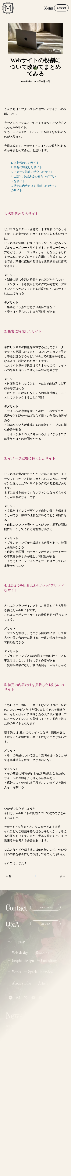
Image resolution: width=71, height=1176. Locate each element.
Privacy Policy (42, 1160)
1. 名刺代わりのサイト (25, 162)
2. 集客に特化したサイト (26, 167)
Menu (48, 8)
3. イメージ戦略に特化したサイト (32, 171)
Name (11, 1044)
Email (11, 1058)
